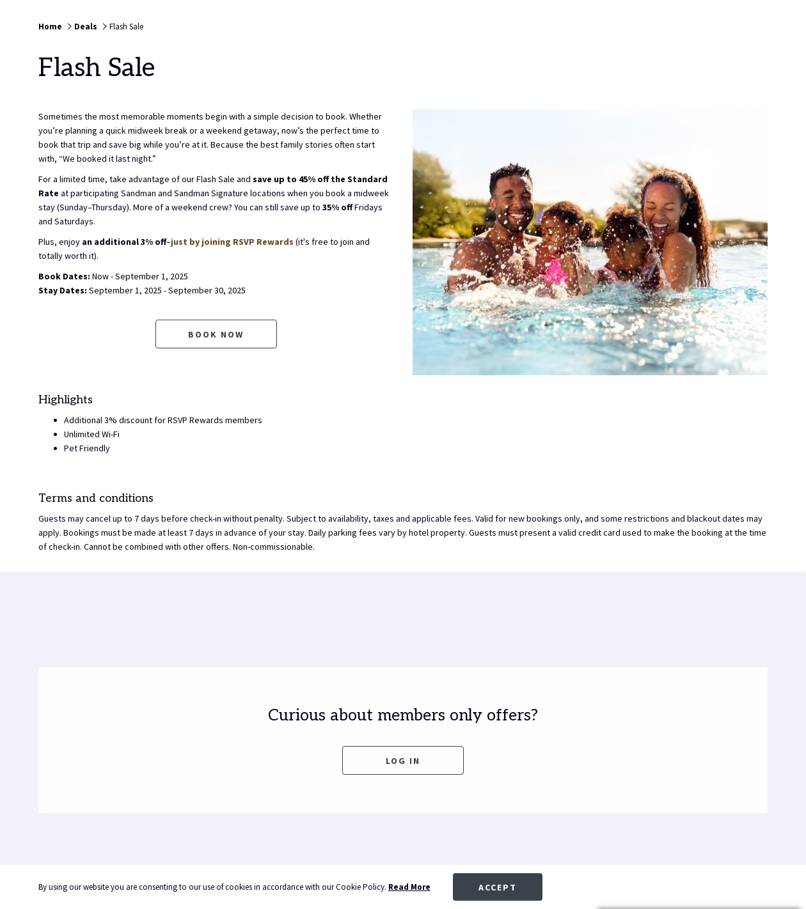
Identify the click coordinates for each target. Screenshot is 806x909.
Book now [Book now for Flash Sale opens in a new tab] (216, 334)
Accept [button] (497, 887)
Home (50, 26)
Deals (85, 26)
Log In (403, 760)
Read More (409, 887)
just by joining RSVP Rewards (232, 241)
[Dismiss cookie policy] (760, 887)
